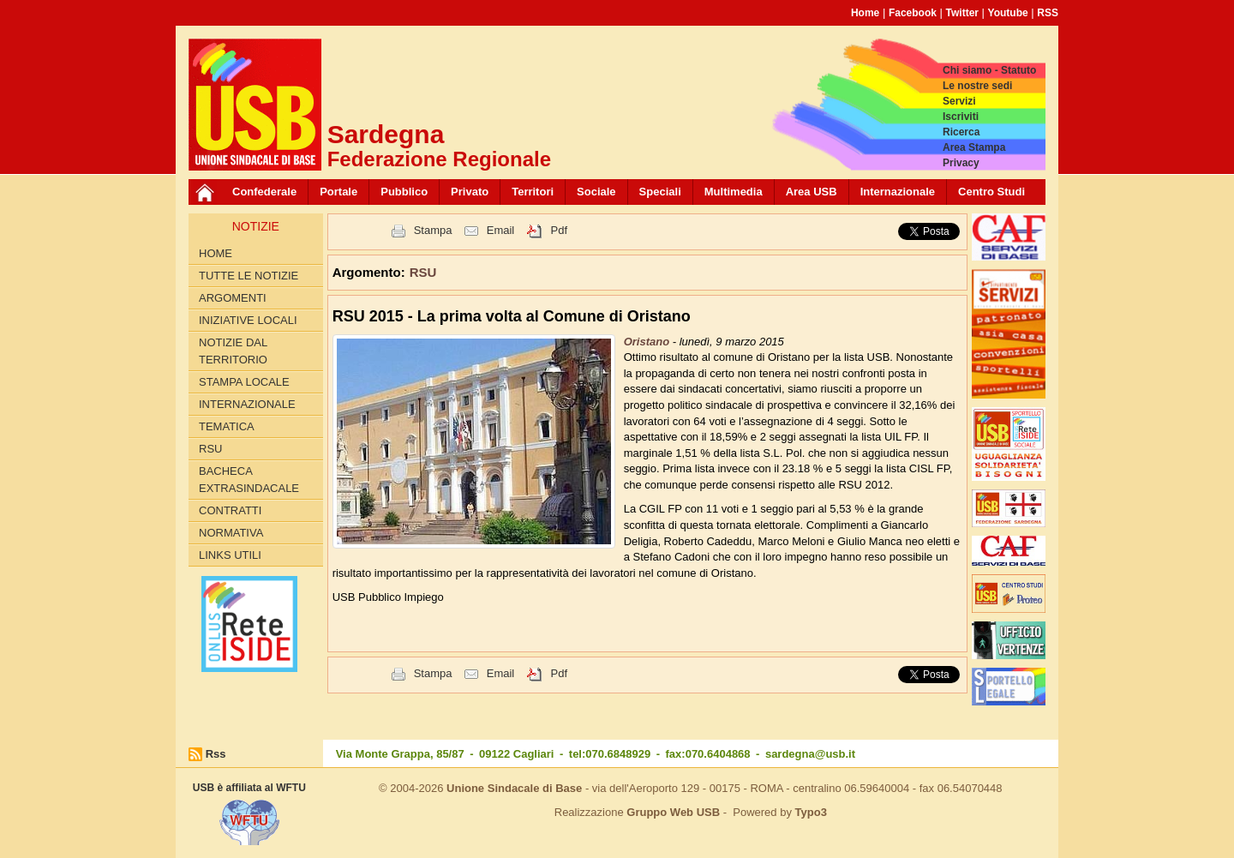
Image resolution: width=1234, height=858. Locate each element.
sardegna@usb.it (810, 753)
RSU (210, 448)
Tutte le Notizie (248, 275)
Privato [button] (469, 191)
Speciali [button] (660, 191)
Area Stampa (974, 147)
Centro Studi (991, 191)
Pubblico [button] (404, 191)
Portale (338, 191)
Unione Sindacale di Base (514, 788)
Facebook (913, 13)
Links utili (230, 555)
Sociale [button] (596, 191)
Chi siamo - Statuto (989, 70)
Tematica (227, 426)
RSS (1047, 13)
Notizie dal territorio (233, 351)
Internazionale (897, 191)
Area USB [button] (811, 191)
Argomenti (233, 297)
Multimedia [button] (733, 191)
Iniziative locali (248, 320)
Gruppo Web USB (673, 812)
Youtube (1008, 13)
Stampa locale (244, 381)
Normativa (231, 532)
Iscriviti (961, 117)
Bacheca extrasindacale (249, 480)
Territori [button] (533, 191)
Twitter (962, 13)
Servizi (959, 101)
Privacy (961, 163)
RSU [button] (423, 272)
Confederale (264, 191)
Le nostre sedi (977, 86)
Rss (216, 753)
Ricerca (961, 132)
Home (865, 13)
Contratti (230, 510)
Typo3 (811, 812)
